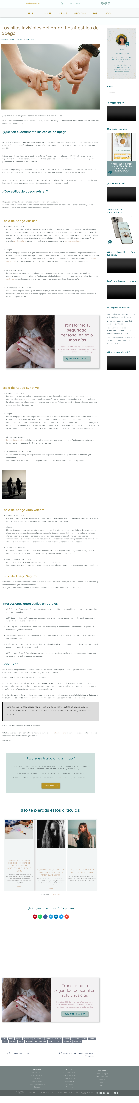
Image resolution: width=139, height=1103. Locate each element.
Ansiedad (18, 1045)
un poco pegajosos (73, 241)
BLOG (95, 13)
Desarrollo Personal (79, 1045)
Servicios (69, 1076)
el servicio (58, 785)
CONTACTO (107, 13)
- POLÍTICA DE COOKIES (46, 1100)
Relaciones (30, 39)
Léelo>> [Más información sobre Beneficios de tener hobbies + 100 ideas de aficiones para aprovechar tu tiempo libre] (19, 893)
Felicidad (13, 1048)
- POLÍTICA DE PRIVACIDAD (64, 1100)
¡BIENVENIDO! (32, 13)
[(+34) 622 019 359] (62, 3)
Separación (77, 1048)
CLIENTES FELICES (80, 13)
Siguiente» (56, 901)
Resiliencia (67, 1048)
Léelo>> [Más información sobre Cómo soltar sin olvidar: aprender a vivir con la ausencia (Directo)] (51, 895)
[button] (35, 923)
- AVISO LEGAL (32, 1100)
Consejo (67, 1045)
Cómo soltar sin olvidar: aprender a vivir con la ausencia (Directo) (50, 879)
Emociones (92, 1045)
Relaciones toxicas (55, 1048)
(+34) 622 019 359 (75, 3)
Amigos (11, 1045)
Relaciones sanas (40, 1048)
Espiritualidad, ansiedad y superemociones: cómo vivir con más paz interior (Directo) (120, 331)
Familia (5, 1048)
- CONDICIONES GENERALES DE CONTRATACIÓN (84, 1100)
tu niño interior (61, 739)
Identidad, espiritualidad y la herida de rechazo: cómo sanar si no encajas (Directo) (121, 340)
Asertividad (28, 1045)
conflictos (10, 279)
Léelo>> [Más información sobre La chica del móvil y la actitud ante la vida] (82, 890)
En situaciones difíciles (15, 447)
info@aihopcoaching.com (33, 3)
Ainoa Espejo (9, 39)
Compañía (37, 1076)
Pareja (21, 1048)
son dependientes (20, 241)
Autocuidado (38, 1045)
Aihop (4, 1045)
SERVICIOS (47, 13)
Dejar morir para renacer (19, 1060)
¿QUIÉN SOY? (62, 13)
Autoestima (49, 1045)
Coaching (58, 1045)
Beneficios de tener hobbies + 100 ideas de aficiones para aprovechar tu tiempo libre (19, 872)
